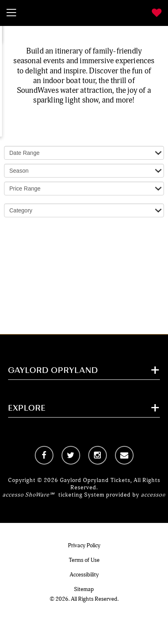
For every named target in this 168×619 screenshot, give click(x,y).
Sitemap (84, 589)
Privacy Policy (84, 545)
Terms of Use (84, 560)
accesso (153, 495)
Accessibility (84, 574)
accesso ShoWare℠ (28, 495)
